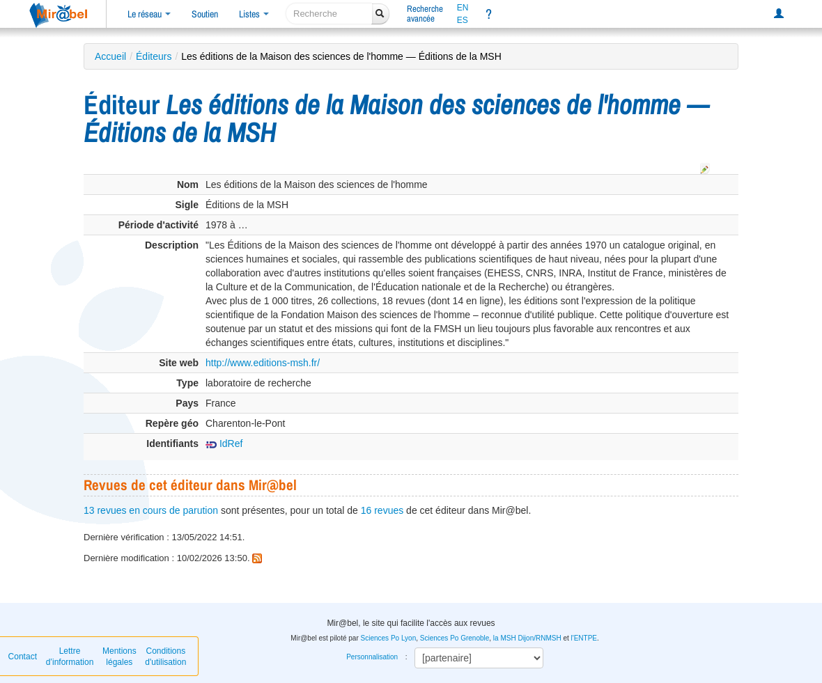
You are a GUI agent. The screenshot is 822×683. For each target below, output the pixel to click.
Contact (22, 656)
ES (462, 20)
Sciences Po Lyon (389, 638)
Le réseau (149, 14)
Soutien (205, 14)
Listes (254, 14)
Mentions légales (119, 656)
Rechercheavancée (425, 13)
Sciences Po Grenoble (455, 638)
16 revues (382, 510)
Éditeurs (153, 56)
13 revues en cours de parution (151, 510)
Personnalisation (372, 657)
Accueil (110, 56)
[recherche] (329, 13)
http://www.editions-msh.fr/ (263, 362)
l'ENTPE (584, 638)
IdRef (224, 443)
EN (463, 8)
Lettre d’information (70, 656)
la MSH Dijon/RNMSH (527, 638)
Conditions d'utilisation (165, 656)
